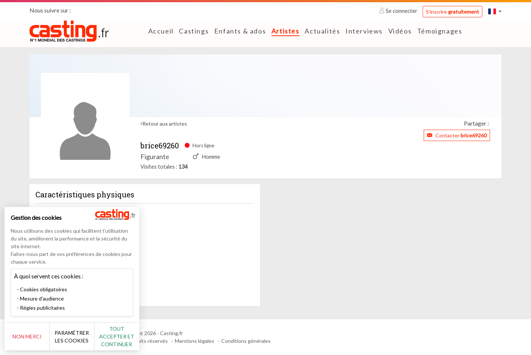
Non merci (30, 336)
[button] (495, 11)
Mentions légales (194, 341)
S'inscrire (452, 11)
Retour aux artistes (164, 123)
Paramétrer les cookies (82, 337)
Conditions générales (246, 341)
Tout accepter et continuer (133, 336)
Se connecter (399, 10)
